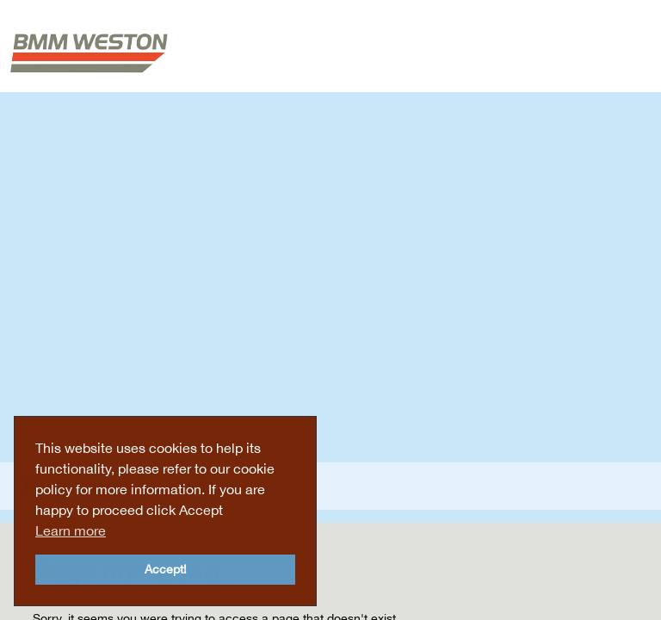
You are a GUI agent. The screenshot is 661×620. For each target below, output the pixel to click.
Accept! (166, 568)
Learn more (70, 530)
